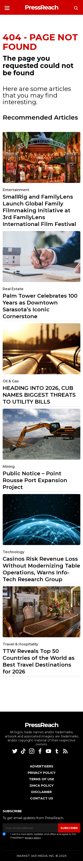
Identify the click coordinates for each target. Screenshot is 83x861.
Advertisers (41, 766)
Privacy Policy (42, 773)
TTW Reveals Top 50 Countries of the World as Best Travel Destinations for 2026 (39, 661)
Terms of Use (41, 779)
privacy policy (33, 837)
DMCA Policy (42, 786)
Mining (9, 466)
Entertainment (16, 190)
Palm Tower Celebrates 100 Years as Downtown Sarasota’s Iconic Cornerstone (40, 306)
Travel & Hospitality (20, 644)
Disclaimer (41, 792)
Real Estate (13, 289)
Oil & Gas (11, 381)
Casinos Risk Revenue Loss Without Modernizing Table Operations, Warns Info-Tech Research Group (41, 569)
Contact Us (41, 798)
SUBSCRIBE (69, 828)
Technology (13, 552)
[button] (7, 6)
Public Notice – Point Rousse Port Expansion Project (35, 480)
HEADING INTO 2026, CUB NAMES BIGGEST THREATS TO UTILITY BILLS (39, 395)
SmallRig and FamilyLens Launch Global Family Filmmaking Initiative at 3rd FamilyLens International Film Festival (39, 210)
